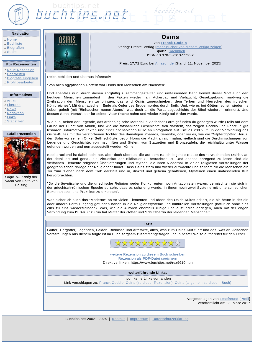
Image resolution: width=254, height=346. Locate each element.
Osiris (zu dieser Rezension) (149, 282)
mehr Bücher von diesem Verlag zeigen (189, 47)
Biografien (15, 47)
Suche (12, 52)
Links (11, 117)
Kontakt (118, 319)
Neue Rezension (20, 70)
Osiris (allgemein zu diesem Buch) (203, 282)
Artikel (12, 101)
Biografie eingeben (22, 78)
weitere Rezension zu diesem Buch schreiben (147, 254)
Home (12, 39)
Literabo (14, 105)
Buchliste (14, 43)
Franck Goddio (174, 43)
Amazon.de (164, 63)
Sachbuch (177, 51)
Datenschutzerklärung (171, 319)
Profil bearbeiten (20, 82)
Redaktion (15, 113)
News (11, 109)
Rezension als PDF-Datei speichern (147, 258)
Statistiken (15, 121)
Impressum (139, 319)
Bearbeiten (16, 74)
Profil (245, 299)
